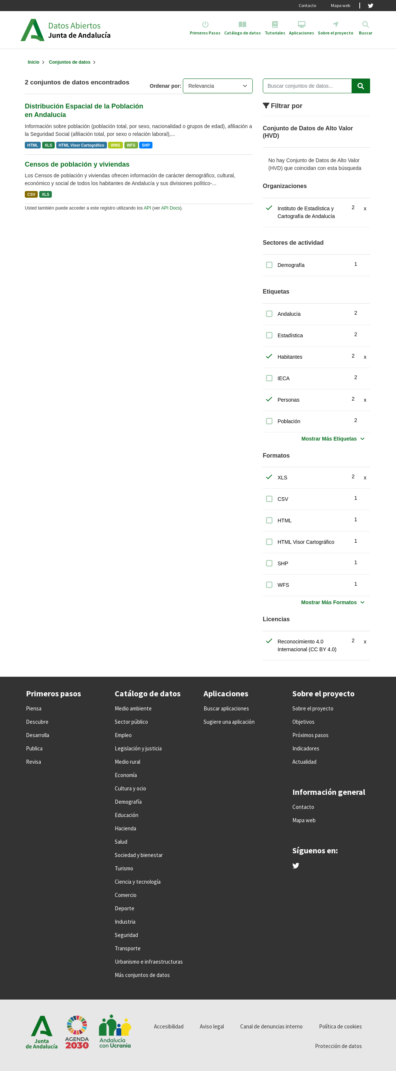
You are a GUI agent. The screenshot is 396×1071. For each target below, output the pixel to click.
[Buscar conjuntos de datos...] (316, 85)
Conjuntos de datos (69, 62)
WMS (115, 145)
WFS (131, 145)
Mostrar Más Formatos (329, 602)
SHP (146, 145)
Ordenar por (165, 86)
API (147, 208)
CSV (31, 194)
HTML (32, 145)
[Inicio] (33, 62)
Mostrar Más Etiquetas (329, 439)
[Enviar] (361, 85)
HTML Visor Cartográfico (81, 145)
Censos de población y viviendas (77, 164)
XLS (48, 145)
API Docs (170, 208)
